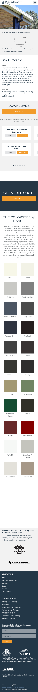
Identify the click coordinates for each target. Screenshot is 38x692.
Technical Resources (9, 580)
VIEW (10, 136)
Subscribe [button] (7, 641)
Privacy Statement (19, 687)
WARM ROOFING (8, 613)
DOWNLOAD (22, 136)
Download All (19, 112)
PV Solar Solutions (8, 618)
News (4, 586)
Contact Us (19, 198)
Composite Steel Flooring (11, 616)
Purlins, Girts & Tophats (10, 610)
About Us (5, 583)
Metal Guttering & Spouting (11, 607)
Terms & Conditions (7, 687)
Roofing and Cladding (9, 602)
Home (4, 577)
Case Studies (6, 592)
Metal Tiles (5, 604)
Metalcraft (12, 3)
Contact (4, 589)
